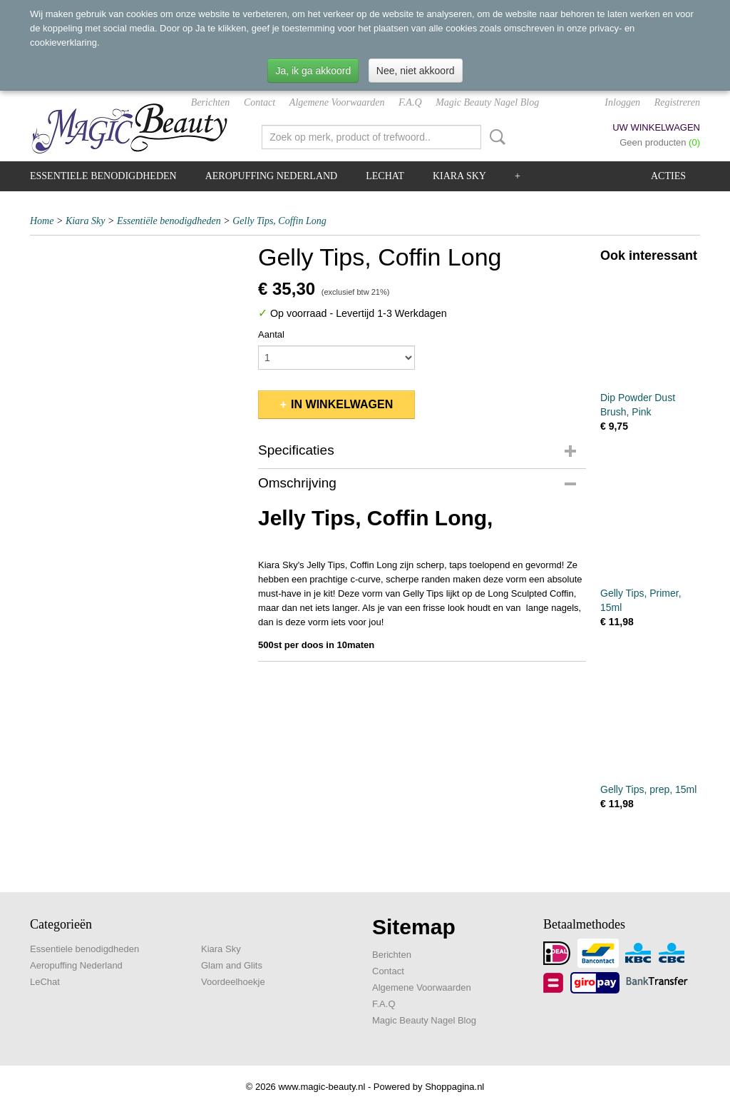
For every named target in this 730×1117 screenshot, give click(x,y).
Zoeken (494, 137)
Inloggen (622, 102)
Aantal (271, 334)
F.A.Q (410, 102)
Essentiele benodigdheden (103, 176)
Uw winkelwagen (656, 127)
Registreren (677, 102)
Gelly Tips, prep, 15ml (648, 789)
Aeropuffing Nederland (271, 176)
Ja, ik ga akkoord (313, 70)
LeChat (385, 176)
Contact (259, 102)
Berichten (210, 102)
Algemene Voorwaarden (337, 102)
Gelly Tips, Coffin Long (279, 221)
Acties (668, 176)
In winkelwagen (342, 404)
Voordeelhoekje (233, 981)
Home (41, 221)
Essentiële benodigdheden (169, 221)
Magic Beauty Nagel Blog (487, 102)
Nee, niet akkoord (415, 70)
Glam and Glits (231, 965)
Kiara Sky (459, 176)
